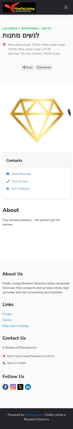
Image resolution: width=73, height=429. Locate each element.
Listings (9, 28)
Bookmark (44, 67)
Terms (6, 320)
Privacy (7, 314)
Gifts (47, 28)
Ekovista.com (33, 415)
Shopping (29, 28)
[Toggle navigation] (66, 7)
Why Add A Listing (15, 326)
